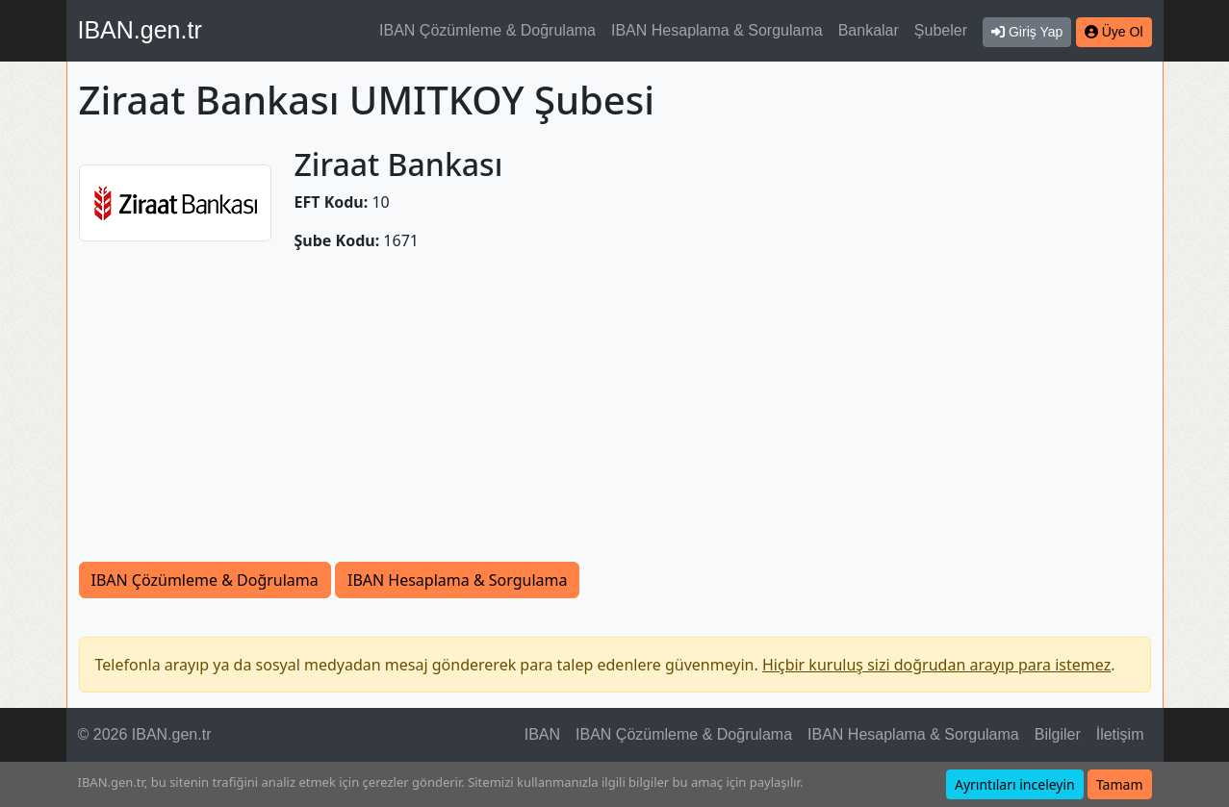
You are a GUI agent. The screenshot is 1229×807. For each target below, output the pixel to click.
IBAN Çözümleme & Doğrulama (487, 30)
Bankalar (868, 30)
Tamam (1119, 784)
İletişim (1120, 734)
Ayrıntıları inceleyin (1015, 784)
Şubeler (940, 30)
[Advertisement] (615, 417)
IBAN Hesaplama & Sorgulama (717, 30)
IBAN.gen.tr (140, 29)
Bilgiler (1058, 734)
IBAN (542, 734)
